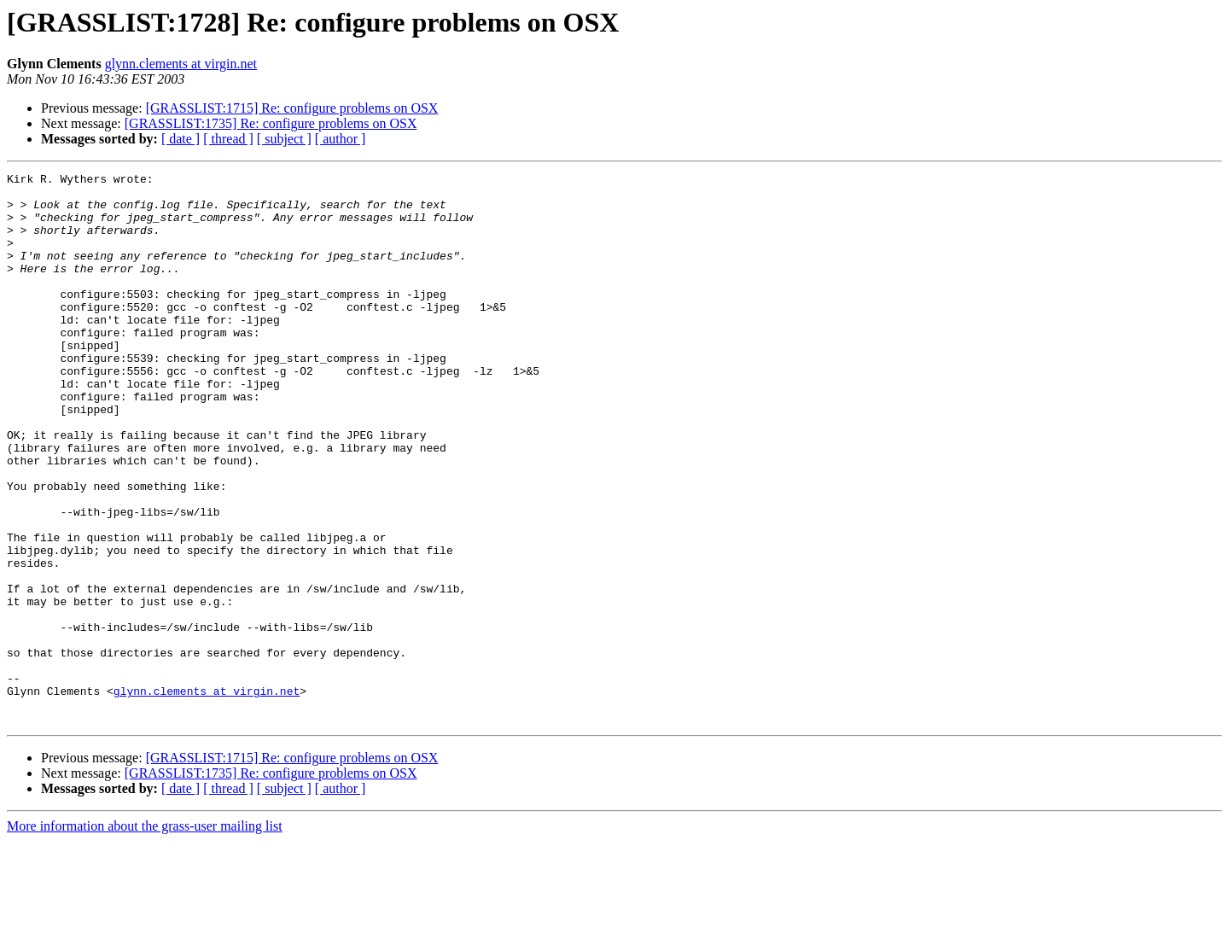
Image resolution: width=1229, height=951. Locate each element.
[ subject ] (284, 138)
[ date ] (180, 138)
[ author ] (340, 138)
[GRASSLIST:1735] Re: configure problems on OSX (271, 123)
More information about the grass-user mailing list (144, 936)
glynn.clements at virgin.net (181, 63)
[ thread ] (228, 138)
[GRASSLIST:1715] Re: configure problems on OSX (292, 108)
